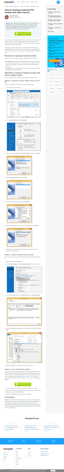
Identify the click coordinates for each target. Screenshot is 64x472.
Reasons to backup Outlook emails (54, 12)
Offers (32, 1)
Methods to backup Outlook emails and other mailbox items (55, 16)
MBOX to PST (57, 81)
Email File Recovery (15, 6)
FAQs (17, 455)
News (36, 1)
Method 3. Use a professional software (55, 28)
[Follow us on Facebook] (41, 460)
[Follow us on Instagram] (53, 460)
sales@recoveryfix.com (44, 455)
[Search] (58, 2)
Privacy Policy (5, 454)
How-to (17, 453)
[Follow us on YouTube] (57, 460)
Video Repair (51, 74)
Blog (10, 6)
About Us (28, 1)
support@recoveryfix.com (44, 453)
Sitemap (4, 458)
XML (4, 460)
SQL (56, 74)
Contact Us (5, 452)
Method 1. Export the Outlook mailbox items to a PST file (55, 20)
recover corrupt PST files (30, 377)
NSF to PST (51, 81)
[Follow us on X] (45, 460)
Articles (17, 462)
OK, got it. (53, 470)
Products (22, 1)
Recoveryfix (7, 6)
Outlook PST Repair (29, 376)
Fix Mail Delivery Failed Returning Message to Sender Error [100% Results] (31, 427)
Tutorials (17, 464)
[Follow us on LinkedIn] (49, 460)
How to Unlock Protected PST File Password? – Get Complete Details (11, 427)
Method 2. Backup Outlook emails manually (56, 24)
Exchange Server (51, 88)
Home (18, 1)
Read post (7, 430)
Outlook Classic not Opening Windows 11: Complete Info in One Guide (51, 427)
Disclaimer (5, 456)
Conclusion (51, 31)
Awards (29, 455)
